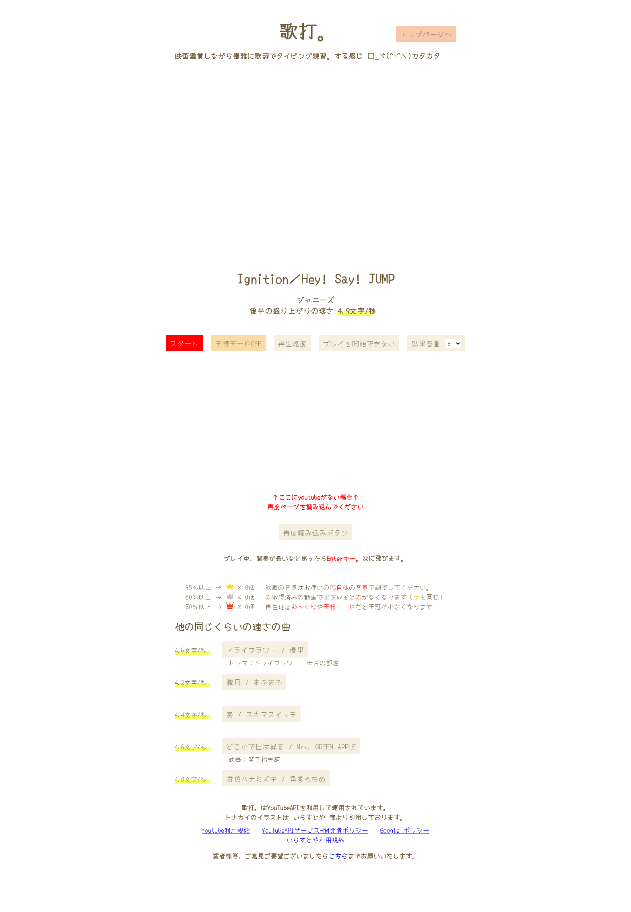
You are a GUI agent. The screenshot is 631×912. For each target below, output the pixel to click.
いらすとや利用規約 (315, 839)
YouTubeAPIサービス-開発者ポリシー (315, 830)
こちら (338, 855)
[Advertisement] (315, 154)
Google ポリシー (404, 830)
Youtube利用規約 (226, 830)
